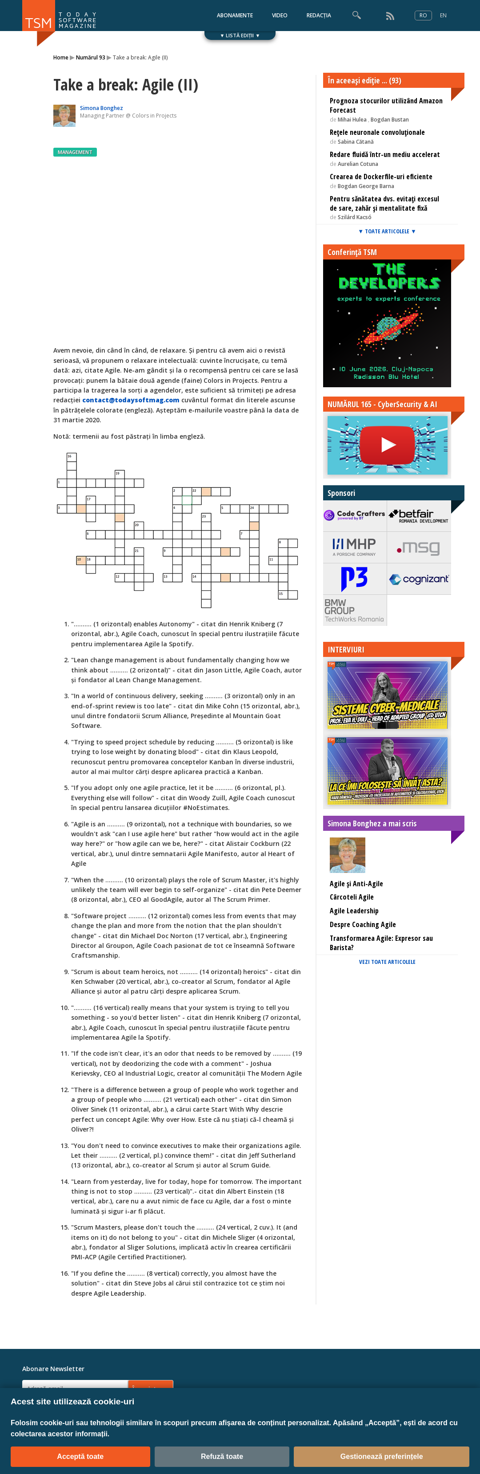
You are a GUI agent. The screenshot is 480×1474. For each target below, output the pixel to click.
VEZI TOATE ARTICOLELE (387, 962)
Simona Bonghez (101, 108)
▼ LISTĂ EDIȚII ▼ (240, 35)
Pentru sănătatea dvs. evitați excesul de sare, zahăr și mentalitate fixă (384, 203)
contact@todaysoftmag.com (131, 400)
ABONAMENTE (235, 15)
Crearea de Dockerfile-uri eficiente (381, 176)
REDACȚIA (319, 15)
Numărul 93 (90, 57)
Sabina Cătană (356, 141)
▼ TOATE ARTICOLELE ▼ (387, 231)
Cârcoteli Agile (352, 897)
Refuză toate (222, 1456)
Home (60, 57)
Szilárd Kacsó (355, 217)
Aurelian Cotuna (358, 164)
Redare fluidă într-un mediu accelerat (385, 154)
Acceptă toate (80, 1456)
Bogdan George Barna (366, 186)
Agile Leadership (354, 911)
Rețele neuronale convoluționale (377, 132)
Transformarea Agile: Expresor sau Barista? (381, 942)
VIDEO (280, 15)
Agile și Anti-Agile (356, 883)
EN (443, 15)
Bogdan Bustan (390, 119)
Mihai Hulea (352, 119)
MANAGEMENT (75, 152)
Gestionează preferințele (381, 1456)
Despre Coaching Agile (363, 924)
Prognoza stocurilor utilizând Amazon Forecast (386, 105)
